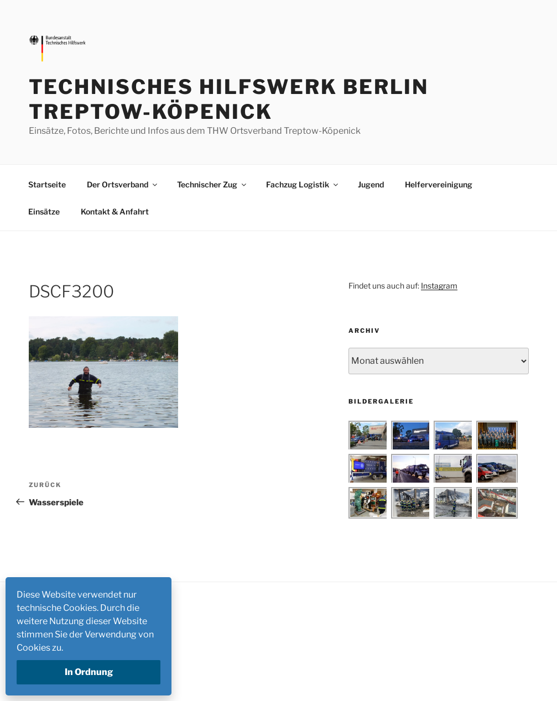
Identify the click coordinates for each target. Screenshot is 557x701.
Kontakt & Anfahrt (115, 211)
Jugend (371, 184)
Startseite (47, 184)
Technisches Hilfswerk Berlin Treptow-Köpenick (229, 99)
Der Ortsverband (123, 184)
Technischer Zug (212, 184)
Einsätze (44, 211)
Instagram (439, 285)
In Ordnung (89, 672)
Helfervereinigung (438, 184)
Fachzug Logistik (303, 184)
